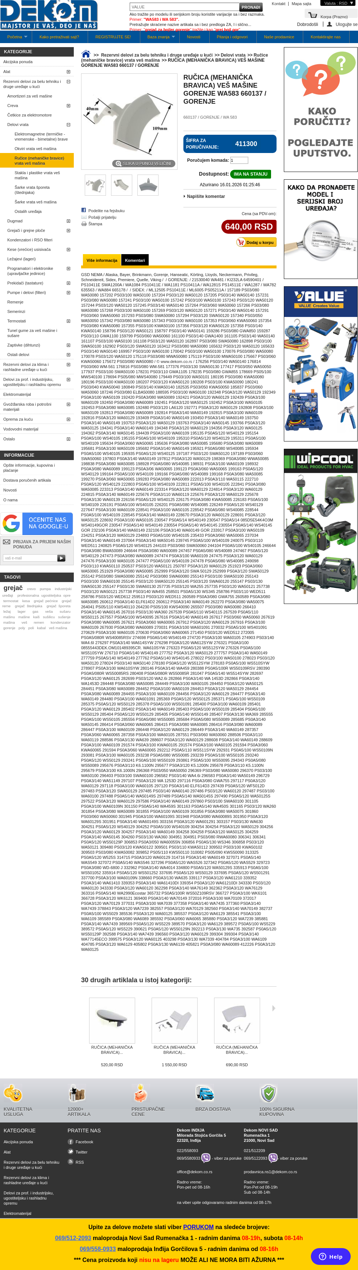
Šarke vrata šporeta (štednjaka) (32, 190)
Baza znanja (157, 39)
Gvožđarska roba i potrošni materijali (27, 407)
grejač (13, 588)
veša (49, 611)
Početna (13, 39)
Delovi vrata (17, 124)
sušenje (64, 617)
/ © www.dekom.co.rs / (174, 361)
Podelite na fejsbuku (106, 211)
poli (31, 628)
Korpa (334, 16)
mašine (24, 617)
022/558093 (187, 1150)
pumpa (45, 589)
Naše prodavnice (279, 37)
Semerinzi (16, 311)
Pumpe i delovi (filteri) (26, 292)
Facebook (84, 1142)
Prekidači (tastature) (25, 283)
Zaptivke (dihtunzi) (23, 345)
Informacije (19, 455)
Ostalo (9, 439)
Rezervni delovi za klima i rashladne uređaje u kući (26, 367)
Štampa (95, 224)
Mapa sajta (301, 3)
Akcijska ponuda (18, 62)
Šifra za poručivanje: (202, 144)
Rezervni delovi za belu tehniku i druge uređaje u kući (32, 84)
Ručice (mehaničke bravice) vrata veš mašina (39, 160)
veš (24, 622)
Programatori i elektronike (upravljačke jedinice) (30, 271)
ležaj (7, 611)
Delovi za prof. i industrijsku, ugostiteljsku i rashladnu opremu (32, 382)
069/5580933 (188, 1158)
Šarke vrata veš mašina (36, 202)
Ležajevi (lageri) (21, 259)
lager (22, 611)
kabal (41, 628)
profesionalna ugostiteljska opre (44, 595)
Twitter (81, 1152)
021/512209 (254, 1150)
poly (22, 628)
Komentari (135, 260)
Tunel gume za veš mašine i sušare (32, 333)
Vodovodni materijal (20, 429)
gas (35, 611)
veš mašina (58, 628)
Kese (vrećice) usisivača (29, 249)
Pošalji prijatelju (102, 217)
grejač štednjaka (28, 606)
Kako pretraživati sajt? (59, 37)
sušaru (65, 611)
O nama (10, 500)
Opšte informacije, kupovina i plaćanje (29, 468)
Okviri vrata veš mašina (35, 148)
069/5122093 (255, 1158)
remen (39, 622)
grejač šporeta (58, 606)
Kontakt (278, 3)
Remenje (15, 302)
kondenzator (61, 622)
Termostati (16, 321)
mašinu (9, 617)
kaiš (36, 617)
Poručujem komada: (208, 160)
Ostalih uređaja (28, 211)
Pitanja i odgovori (232, 37)
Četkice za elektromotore (29, 115)
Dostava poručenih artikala (27, 480)
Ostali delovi (18, 354)
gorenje (9, 628)
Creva (12, 105)
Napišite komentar (206, 196)
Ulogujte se (347, 24)
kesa (26, 601)
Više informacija (102, 260)
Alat (6, 71)
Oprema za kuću (18, 419)
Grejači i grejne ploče (26, 230)
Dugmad (15, 221)
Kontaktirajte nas (325, 37)
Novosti (194, 37)
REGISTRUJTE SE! (113, 37)
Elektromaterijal (17, 394)
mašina (9, 622)
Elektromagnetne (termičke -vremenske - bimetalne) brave (41, 136)
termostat (10, 601)
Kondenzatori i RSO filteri (30, 240)
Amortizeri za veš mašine (29, 96)
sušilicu (49, 617)
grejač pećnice (46, 601)
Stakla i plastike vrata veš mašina (37, 175)
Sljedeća (273, 1008)
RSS (80, 1162)
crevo (31, 589)
